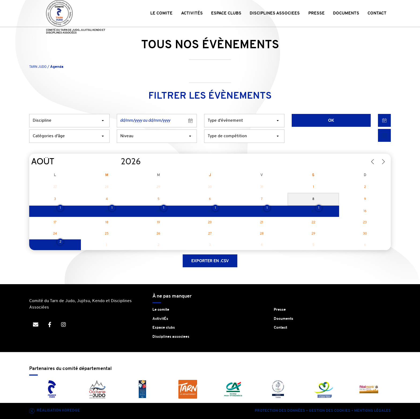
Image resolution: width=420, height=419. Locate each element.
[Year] (116, 161)
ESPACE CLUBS (226, 13)
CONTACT (377, 13)
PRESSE (316, 13)
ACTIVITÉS (192, 13)
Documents (283, 319)
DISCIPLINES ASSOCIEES (275, 13)
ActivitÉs (160, 319)
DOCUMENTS (346, 13)
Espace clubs (163, 328)
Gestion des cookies (329, 411)
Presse (280, 310)
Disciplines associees (170, 337)
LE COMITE (161, 13)
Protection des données (280, 411)
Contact (280, 328)
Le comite (160, 310)
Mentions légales (372, 411)
